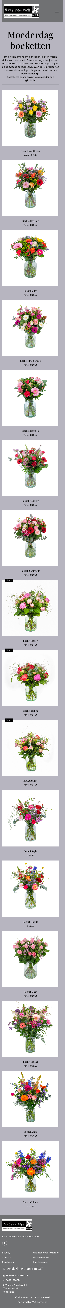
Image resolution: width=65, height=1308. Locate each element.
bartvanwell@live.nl (15, 1275)
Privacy (6, 1252)
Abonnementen (41, 1257)
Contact (6, 1257)
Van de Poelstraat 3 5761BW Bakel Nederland (15, 1288)
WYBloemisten (39, 1302)
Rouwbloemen (40, 1262)
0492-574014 (11, 1280)
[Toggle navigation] (57, 11)
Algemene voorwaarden (45, 1252)
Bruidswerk (8, 1262)
